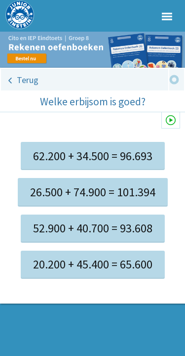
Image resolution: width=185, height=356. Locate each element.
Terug (27, 80)
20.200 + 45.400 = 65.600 (92, 264)
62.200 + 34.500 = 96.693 (92, 156)
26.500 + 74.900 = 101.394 (92, 192)
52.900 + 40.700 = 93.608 (92, 228)
